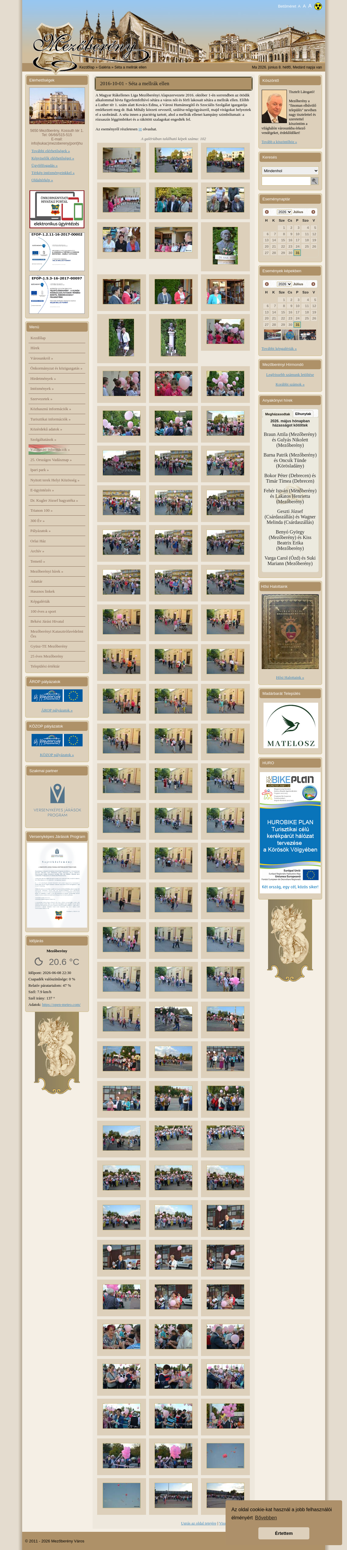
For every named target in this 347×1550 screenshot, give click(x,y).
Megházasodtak (277, 414)
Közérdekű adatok (46, 429)
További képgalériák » (279, 348)
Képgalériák (40, 601)
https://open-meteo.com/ (61, 1004)
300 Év (37, 520)
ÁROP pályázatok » (57, 710)
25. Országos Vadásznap (51, 459)
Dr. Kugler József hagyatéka (54, 500)
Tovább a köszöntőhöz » (279, 142)
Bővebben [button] (266, 1517)
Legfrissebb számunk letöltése (290, 374)
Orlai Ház (38, 541)
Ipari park (39, 469)
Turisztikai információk (50, 419)
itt (140, 129)
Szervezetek (41, 399)
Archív (37, 551)
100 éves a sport (43, 611)
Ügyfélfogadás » (45, 165)
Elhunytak (303, 414)
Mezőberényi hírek (46, 571)
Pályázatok (40, 530)
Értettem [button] (284, 1533)
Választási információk (50, 449)
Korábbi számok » (290, 384)
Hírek (35, 348)
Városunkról (41, 358)
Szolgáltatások (43, 439)
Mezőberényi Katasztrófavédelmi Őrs (57, 633)
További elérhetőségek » (51, 151)
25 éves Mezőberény (47, 656)
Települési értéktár (45, 666)
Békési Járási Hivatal (47, 621)
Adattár (37, 581)
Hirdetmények (43, 378)
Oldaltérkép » (42, 180)
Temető (37, 561)
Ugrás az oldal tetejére (198, 1523)
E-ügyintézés (42, 490)
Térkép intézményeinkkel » (53, 172)
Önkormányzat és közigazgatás (56, 368)
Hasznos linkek (43, 591)
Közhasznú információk (50, 409)
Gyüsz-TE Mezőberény (49, 646)
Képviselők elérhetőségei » (53, 158)
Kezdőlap (87, 67)
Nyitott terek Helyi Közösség (55, 480)
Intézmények (42, 388)
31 (298, 253)
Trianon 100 (41, 510)
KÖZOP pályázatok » (57, 754)
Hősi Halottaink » (290, 677)
